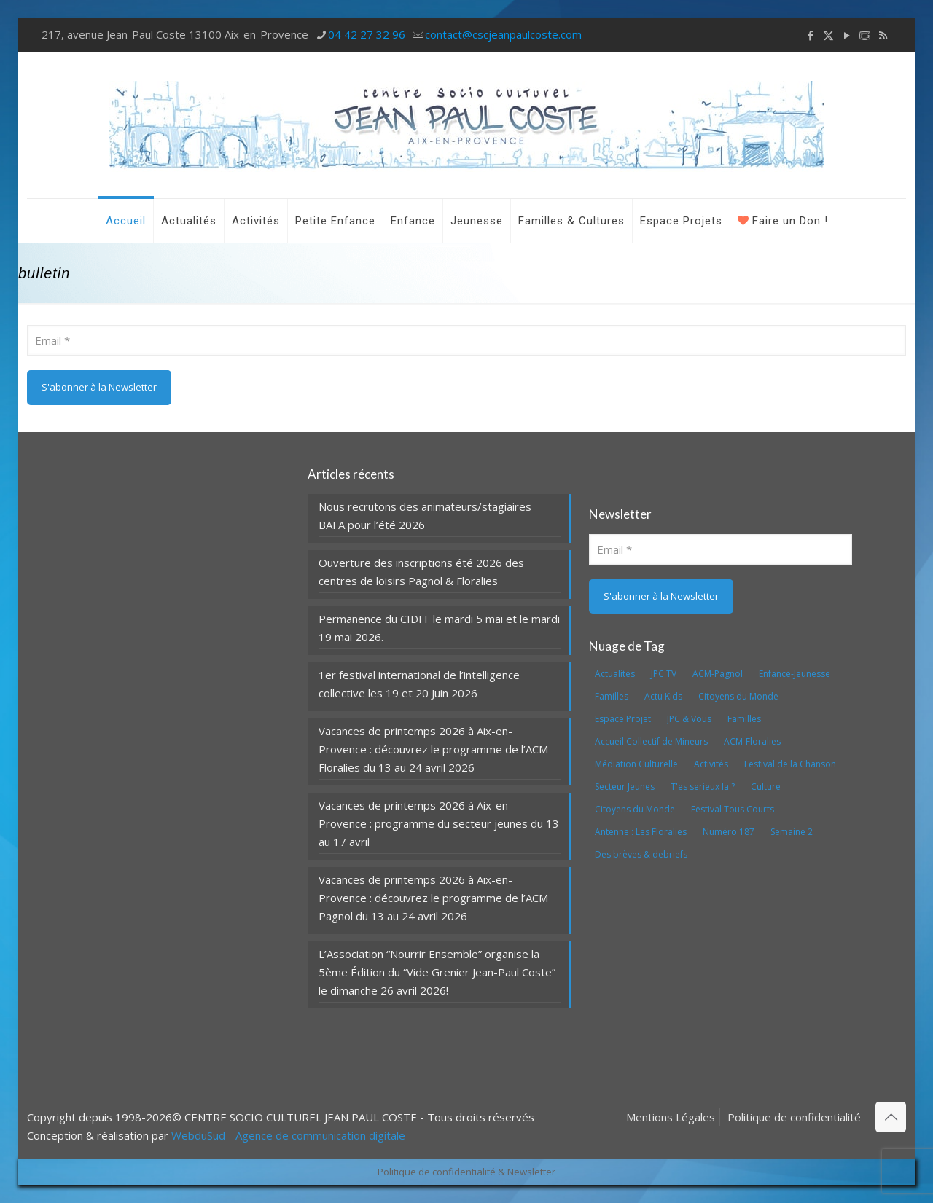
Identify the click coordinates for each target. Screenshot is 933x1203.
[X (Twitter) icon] (828, 35)
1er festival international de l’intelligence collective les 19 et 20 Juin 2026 (419, 683)
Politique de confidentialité (794, 1117)
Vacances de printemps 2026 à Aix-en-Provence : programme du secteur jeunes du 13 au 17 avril (439, 823)
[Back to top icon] (890, 1117)
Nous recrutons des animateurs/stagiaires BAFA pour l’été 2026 (425, 515)
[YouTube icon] (846, 35)
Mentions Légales (670, 1117)
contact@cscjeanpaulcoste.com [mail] (503, 34)
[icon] (864, 35)
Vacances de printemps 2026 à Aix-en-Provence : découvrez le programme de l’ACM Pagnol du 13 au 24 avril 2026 (433, 897)
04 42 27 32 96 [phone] (366, 34)
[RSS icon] (883, 35)
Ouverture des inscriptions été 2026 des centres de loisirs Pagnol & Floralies (421, 571)
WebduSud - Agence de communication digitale (288, 1135)
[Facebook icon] (810, 35)
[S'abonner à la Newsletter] (99, 387)
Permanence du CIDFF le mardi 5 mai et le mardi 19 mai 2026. (439, 627)
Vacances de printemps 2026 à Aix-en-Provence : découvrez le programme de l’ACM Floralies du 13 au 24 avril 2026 (433, 749)
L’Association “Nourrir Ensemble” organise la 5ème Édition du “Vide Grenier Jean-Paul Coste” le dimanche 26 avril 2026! (437, 972)
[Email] (466, 340)
